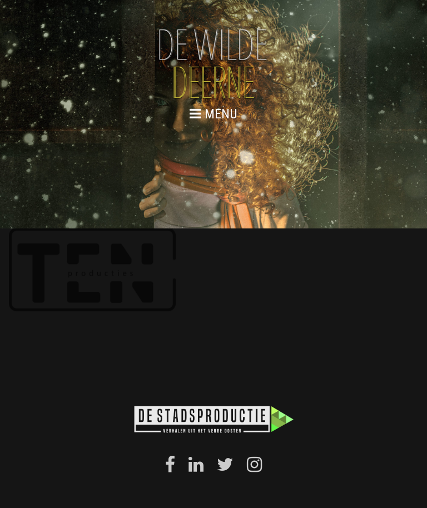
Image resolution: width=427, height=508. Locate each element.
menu (213, 114)
